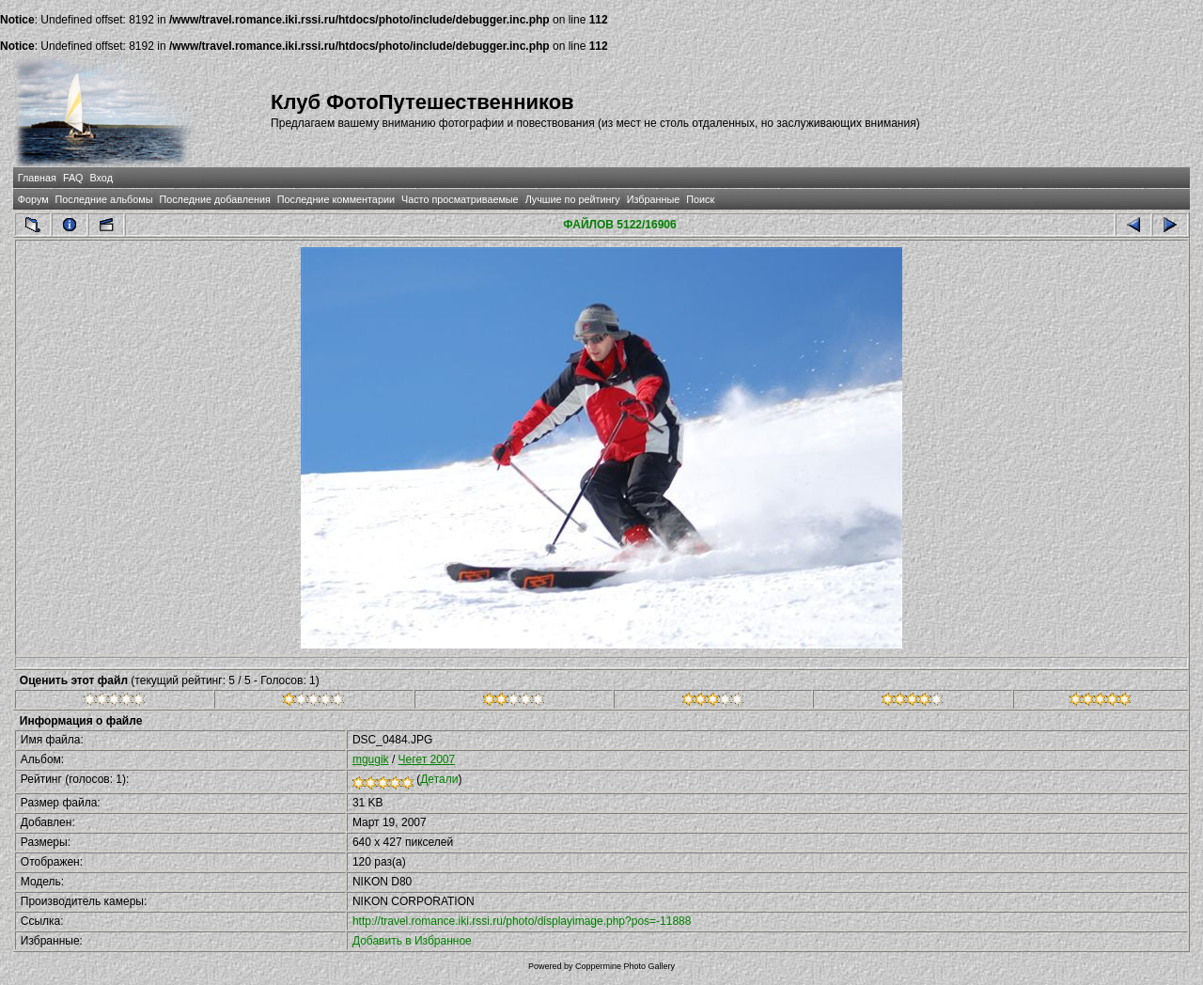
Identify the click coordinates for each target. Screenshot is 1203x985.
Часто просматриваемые (460, 199)
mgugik (370, 759)
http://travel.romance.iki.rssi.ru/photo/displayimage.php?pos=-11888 (522, 921)
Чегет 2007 (427, 759)
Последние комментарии (336, 199)
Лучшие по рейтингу (572, 199)
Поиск (700, 199)
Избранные (653, 199)
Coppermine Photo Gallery (625, 966)
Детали (439, 779)
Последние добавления (214, 199)
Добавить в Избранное (412, 940)
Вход (101, 177)
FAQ (73, 177)
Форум (33, 199)
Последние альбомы (104, 199)
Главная (37, 177)
